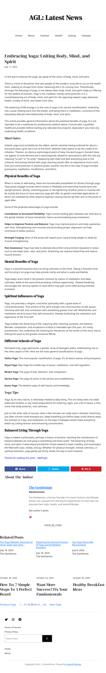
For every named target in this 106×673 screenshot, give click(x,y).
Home (18, 35)
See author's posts (39, 510)
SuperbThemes (73, 664)
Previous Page (8, 604)
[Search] (47, 638)
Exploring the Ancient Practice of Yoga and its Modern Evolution (52, 545)
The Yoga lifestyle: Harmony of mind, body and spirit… (16, 543)
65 (45, 604)
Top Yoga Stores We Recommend (82, 543)
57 (25, 604)
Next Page (55, 604)
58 (28, 604)
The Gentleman (40, 487)
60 (35, 604)
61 (39, 604)
